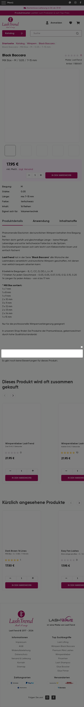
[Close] (81, 347)
